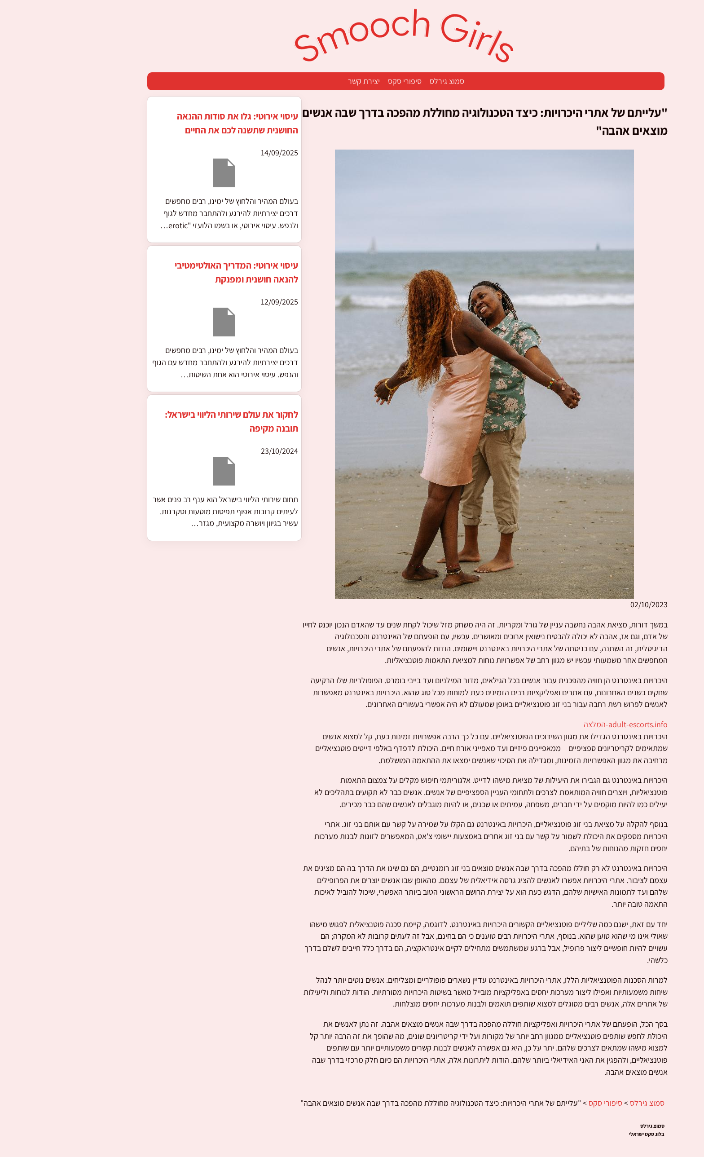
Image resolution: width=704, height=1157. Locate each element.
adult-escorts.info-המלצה (572, 724)
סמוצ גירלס (393, 81)
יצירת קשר (310, 81)
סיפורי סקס (351, 81)
